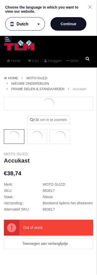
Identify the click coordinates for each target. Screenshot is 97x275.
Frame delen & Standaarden (38, 89)
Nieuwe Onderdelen (30, 83)
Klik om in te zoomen (48, 120)
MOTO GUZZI (36, 78)
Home (13, 78)
